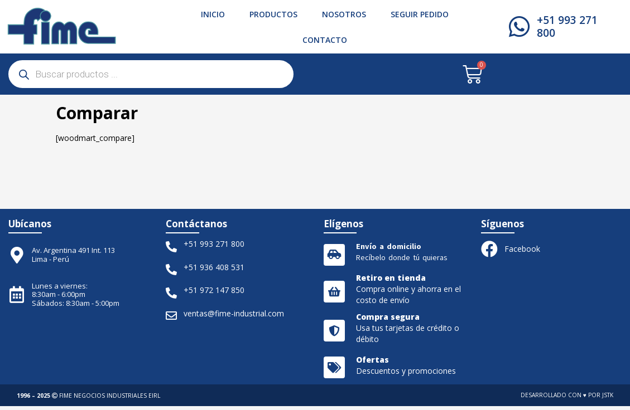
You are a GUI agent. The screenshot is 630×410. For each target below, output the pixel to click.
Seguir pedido (420, 14)
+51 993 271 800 (567, 26)
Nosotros (344, 14)
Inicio (213, 14)
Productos (273, 14)
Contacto (324, 40)
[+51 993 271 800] (519, 26)
